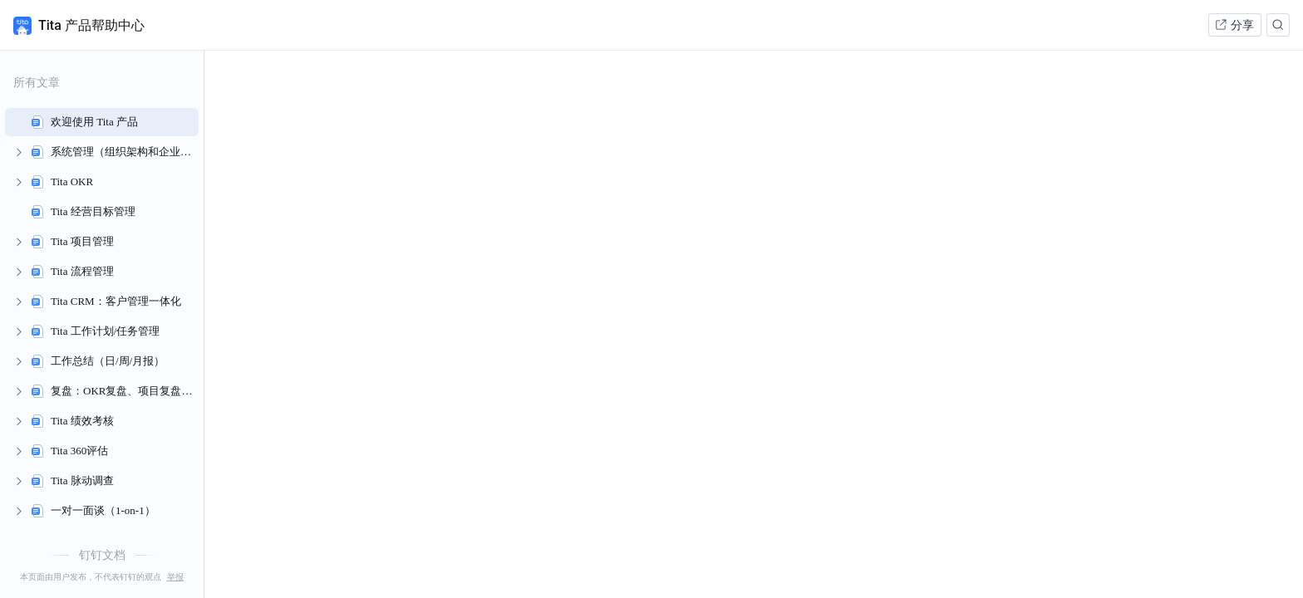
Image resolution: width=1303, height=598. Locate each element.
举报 (175, 577)
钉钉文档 (102, 554)
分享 (1234, 25)
